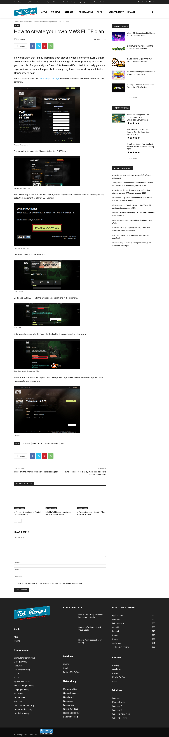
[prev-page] (15, 521)
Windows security (119, 718)
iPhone (17, 641)
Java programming (22, 669)
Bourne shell (19, 697)
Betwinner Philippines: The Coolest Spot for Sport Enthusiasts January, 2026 (138, 117)
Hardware (18, 665)
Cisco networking (70, 709)
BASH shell (18, 693)
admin (22, 39)
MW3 (62, 443)
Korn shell (18, 701)
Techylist (115, 182)
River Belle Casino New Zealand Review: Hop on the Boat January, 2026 (140, 146)
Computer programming (24, 658)
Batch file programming (24, 705)
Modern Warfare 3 (51, 443)
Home (16, 22)
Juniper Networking (71, 713)
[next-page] (20, 521)
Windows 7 (117, 706)
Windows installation (121, 714)
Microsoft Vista (118, 702)
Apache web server (22, 681)
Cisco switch (68, 705)
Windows (116, 698)
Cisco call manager (71, 693)
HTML (16, 673)
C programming (20, 662)
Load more (134, 98)
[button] (152, 12)
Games (35, 22)
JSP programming (21, 689)
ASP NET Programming (24, 685)
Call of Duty (26, 443)
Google (115, 673)
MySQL (66, 664)
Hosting (115, 665)
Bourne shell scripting (23, 709)
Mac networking (70, 689)
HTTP (16, 677)
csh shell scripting (21, 713)
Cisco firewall (68, 697)
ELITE (40, 443)
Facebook (116, 669)
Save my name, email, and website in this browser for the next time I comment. (50, 583)
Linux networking (70, 717)
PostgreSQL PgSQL (71, 672)
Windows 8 (117, 710)
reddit (114, 681)
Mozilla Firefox (118, 677)
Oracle (66, 668)
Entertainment (25, 22)
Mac (16, 637)
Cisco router (68, 701)
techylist (115, 175)
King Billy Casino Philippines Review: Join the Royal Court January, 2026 (138, 132)
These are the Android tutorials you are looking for (36, 472)
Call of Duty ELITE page (49, 78)
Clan (34, 443)
